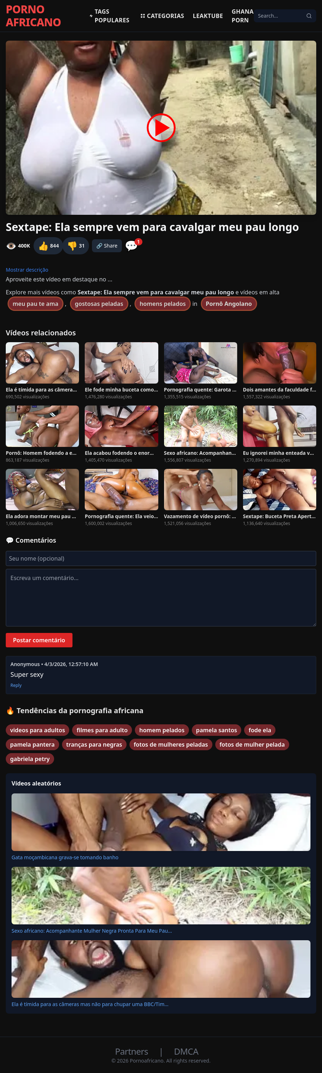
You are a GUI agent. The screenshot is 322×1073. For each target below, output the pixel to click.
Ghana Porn (243, 16)
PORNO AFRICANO (33, 16)
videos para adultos (37, 730)
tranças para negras (94, 744)
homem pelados (161, 730)
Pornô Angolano (229, 304)
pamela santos (216, 730)
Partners (132, 1051)
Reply (16, 685)
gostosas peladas (99, 304)
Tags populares (109, 16)
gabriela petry (30, 759)
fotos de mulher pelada (252, 744)
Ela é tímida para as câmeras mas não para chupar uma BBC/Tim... (90, 1004)
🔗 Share (107, 245)
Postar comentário (39, 640)
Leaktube (208, 16)
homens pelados (163, 304)
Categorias (162, 16)
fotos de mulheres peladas (171, 744)
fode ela (259, 730)
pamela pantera (32, 744)
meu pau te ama (35, 304)
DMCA (186, 1051)
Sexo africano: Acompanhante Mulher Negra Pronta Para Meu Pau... (92, 930)
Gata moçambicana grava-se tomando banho (65, 857)
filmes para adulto (102, 730)
